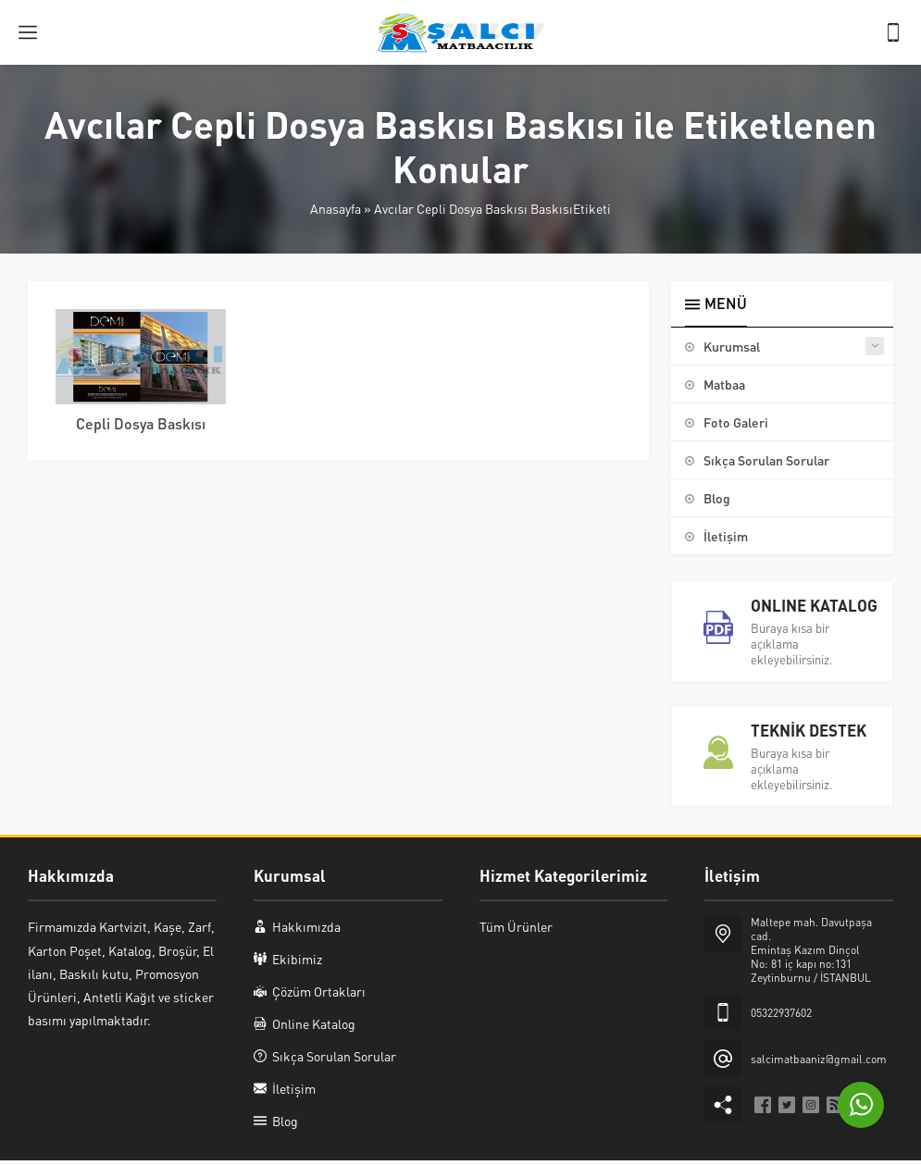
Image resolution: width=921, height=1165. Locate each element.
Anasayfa (335, 208)
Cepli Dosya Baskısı (140, 423)
